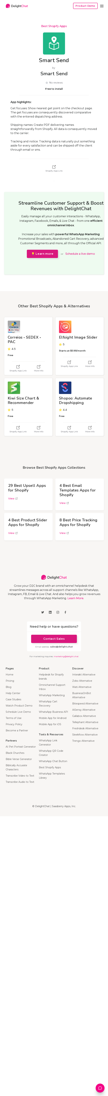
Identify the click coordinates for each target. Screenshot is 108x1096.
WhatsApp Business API (53, 711)
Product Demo (85, 5)
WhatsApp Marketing (52, 695)
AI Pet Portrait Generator (21, 746)
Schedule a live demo (80, 253)
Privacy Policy (14, 724)
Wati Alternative (81, 687)
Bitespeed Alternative (85, 703)
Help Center (13, 693)
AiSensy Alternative (83, 709)
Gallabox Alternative (84, 716)
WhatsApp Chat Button (53, 761)
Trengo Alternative (83, 740)
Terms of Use (13, 718)
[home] (16, 6)
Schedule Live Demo (18, 711)
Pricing (10, 680)
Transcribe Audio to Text (20, 781)
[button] (102, 6)
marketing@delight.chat (66, 656)
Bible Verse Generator (19, 759)
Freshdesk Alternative (85, 728)
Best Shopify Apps (54, 26)
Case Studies (13, 699)
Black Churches (15, 752)
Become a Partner (17, 730)
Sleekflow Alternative (85, 734)
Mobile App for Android (52, 718)
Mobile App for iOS (50, 724)
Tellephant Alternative (85, 722)
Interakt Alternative (83, 674)
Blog (8, 687)
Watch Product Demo (19, 705)
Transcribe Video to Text (20, 775)
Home (9, 674)
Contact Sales (54, 638)
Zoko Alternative (82, 680)
